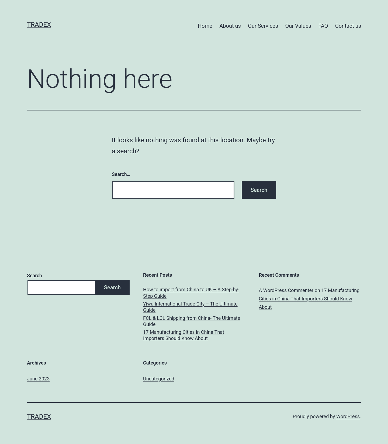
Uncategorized (158, 378)
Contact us (348, 26)
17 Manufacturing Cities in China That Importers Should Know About (183, 335)
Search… (121, 174)
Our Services (263, 26)
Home (205, 26)
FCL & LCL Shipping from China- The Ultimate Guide (191, 321)
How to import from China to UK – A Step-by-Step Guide (191, 293)
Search (34, 275)
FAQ (323, 26)
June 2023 (38, 378)
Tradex (39, 24)
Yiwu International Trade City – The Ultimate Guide (190, 307)
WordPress (348, 416)
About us (230, 26)
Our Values (298, 26)
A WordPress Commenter (286, 290)
